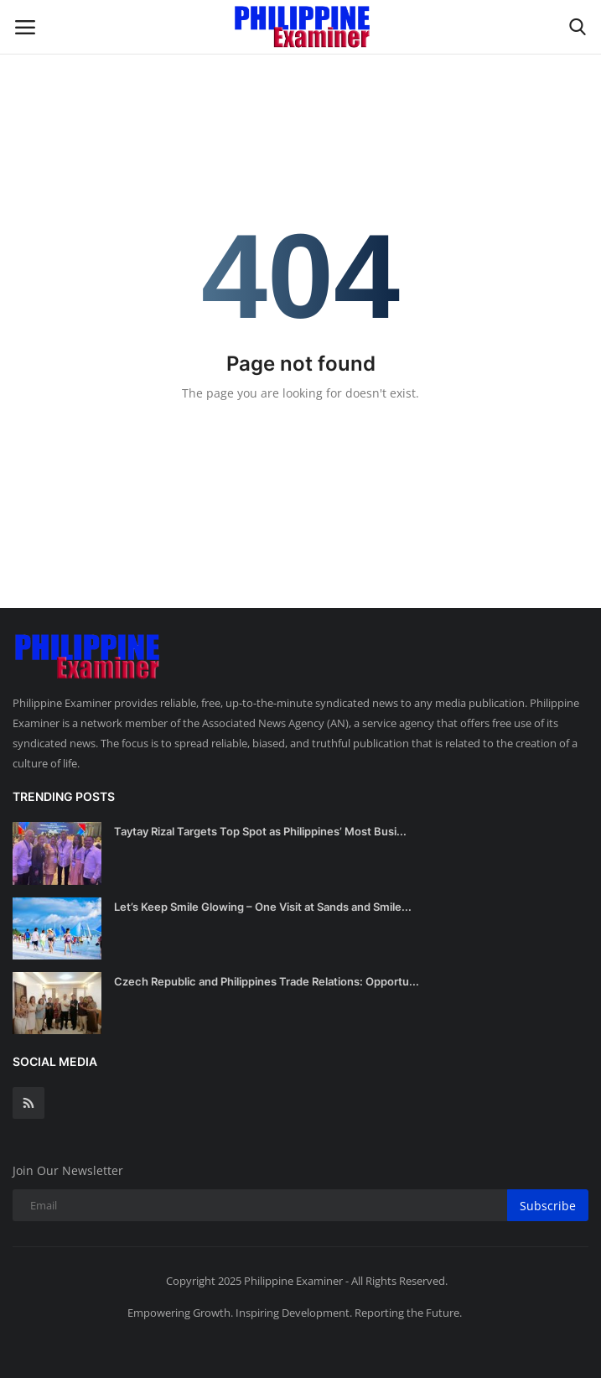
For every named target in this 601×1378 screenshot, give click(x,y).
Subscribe (548, 1206)
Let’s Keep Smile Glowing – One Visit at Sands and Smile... (263, 906)
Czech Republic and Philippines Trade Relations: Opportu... (266, 981)
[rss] (28, 1103)
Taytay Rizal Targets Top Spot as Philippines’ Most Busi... (260, 831)
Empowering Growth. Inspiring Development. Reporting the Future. (294, 1312)
